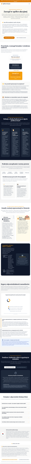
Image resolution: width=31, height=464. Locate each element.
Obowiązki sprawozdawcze (10, 173)
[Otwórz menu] (29, 4)
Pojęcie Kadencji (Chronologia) (9, 367)
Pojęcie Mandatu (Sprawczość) (21, 367)
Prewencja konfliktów (21, 173)
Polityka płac (27, 172)
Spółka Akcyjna (5, 4)
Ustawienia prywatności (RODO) (24, 459)
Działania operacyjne (4, 173)
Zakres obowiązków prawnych (21, 37)
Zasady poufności (16, 173)
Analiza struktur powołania (9, 37)
